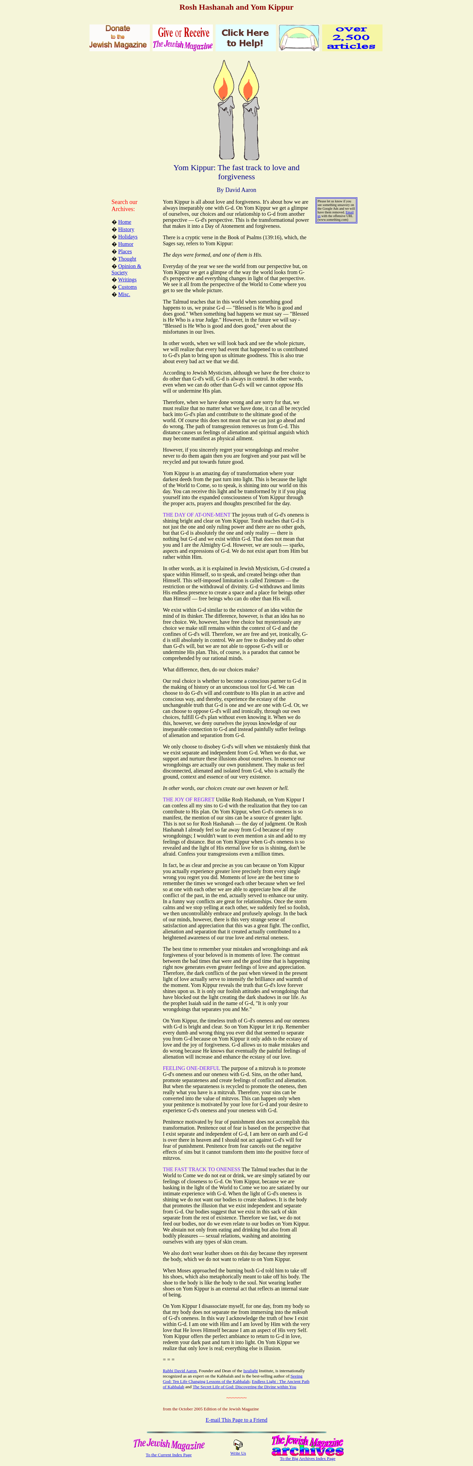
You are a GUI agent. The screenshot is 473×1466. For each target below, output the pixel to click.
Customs (127, 287)
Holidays (128, 237)
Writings (127, 279)
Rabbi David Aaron (180, 1370)
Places (125, 251)
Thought (127, 259)
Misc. (124, 294)
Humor (125, 244)
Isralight (250, 1370)
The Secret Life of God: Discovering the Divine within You (244, 1386)
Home (124, 222)
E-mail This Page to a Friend (236, 1420)
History (126, 229)
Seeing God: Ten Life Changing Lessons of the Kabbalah (233, 1379)
